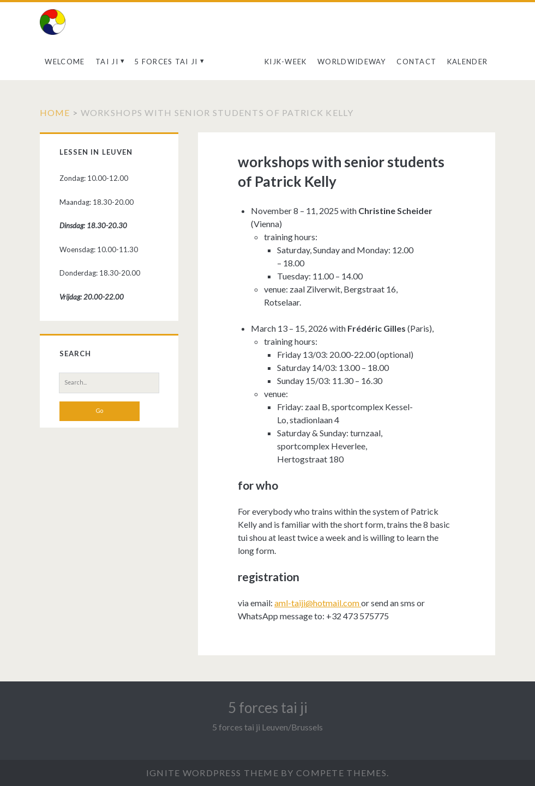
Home (55, 112)
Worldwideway (351, 61)
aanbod (231, 61)
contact (416, 61)
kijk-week (286, 61)
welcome (65, 61)
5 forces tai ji (166, 61)
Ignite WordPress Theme (212, 772)
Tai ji (106, 61)
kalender (467, 61)
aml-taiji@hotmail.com (317, 603)
